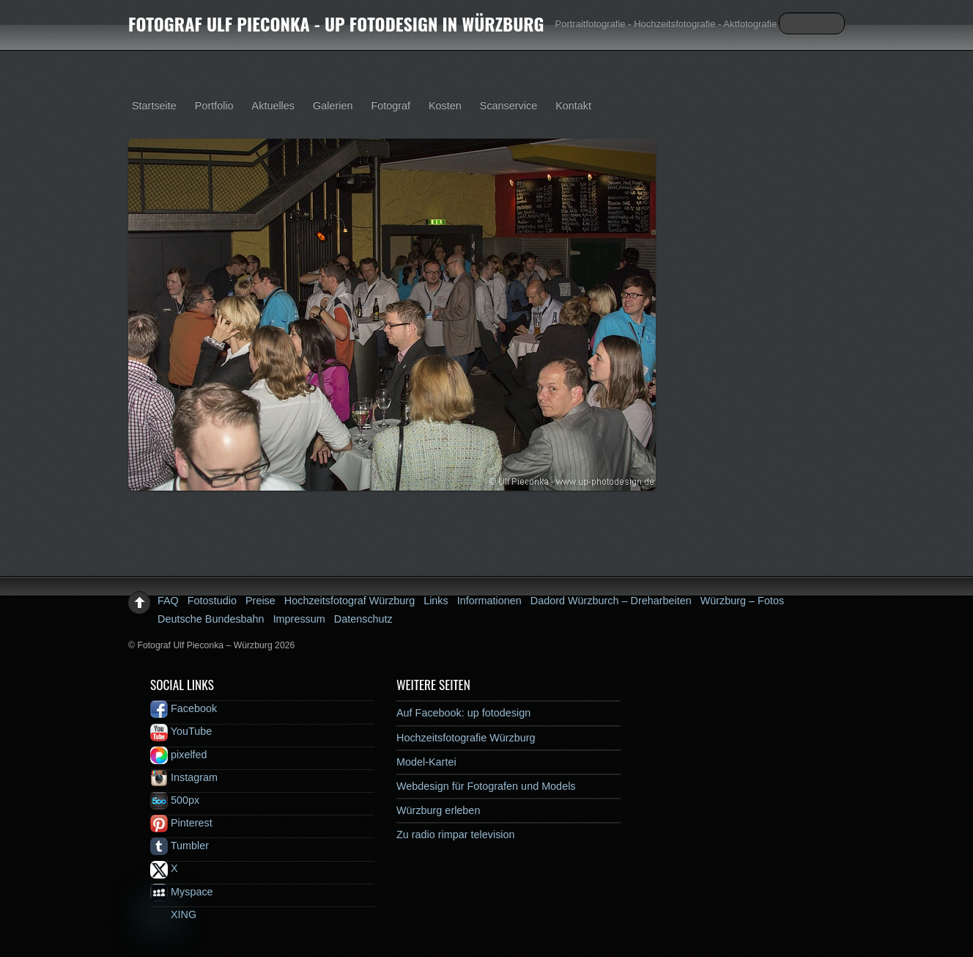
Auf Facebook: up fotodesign (463, 713)
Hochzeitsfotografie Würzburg (466, 738)
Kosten (445, 105)
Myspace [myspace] (181, 892)
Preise (260, 600)
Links (435, 600)
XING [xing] (173, 914)
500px (174, 800)
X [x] (164, 868)
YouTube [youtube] (181, 731)
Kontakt (573, 105)
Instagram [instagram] (184, 777)
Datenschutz (363, 619)
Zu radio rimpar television (455, 834)
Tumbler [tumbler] (179, 845)
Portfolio (214, 105)
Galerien (332, 105)
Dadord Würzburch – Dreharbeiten (611, 600)
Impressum (299, 619)
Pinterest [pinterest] (181, 823)
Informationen (489, 600)
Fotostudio (212, 600)
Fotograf (390, 105)
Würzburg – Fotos (742, 600)
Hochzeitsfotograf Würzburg (349, 600)
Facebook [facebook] (183, 708)
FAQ (168, 600)
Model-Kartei (426, 762)
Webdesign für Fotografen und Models (486, 786)
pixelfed (178, 754)
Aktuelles (273, 105)
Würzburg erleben (438, 810)
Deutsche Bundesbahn (211, 619)
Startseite (154, 105)
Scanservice (508, 105)
